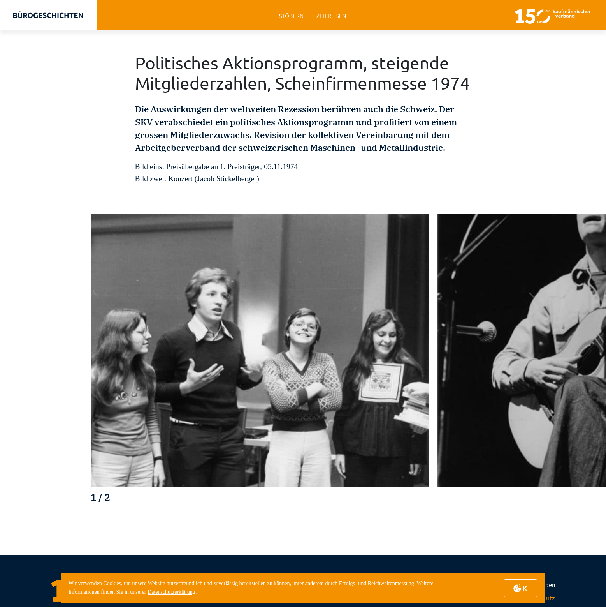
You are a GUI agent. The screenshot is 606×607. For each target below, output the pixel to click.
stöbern (291, 15)
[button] (555, 501)
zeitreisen (331, 15)
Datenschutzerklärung (171, 592)
